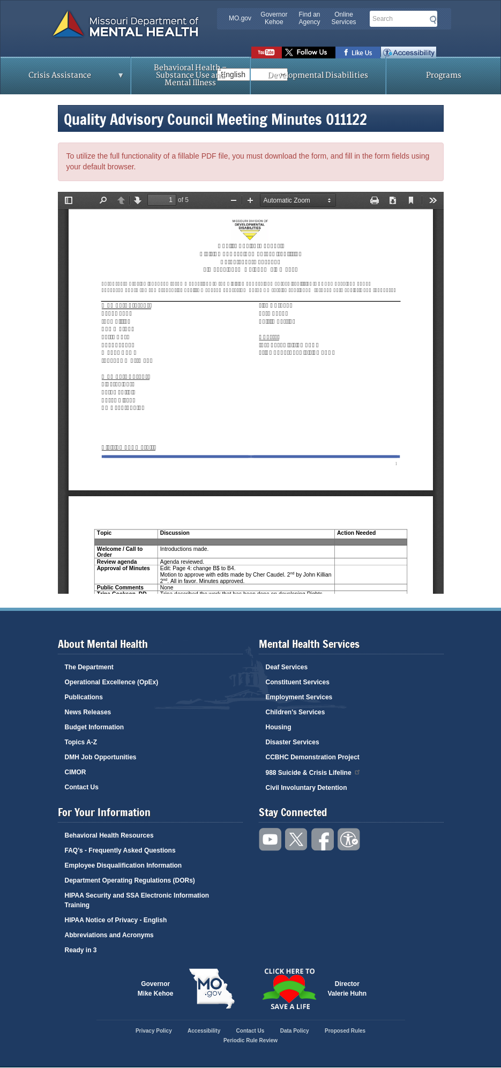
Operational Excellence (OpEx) (112, 682)
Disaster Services (292, 742)
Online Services (344, 18)
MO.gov (240, 18)
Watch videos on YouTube (266, 52)
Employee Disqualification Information (123, 865)
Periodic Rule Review (250, 1040)
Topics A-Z (81, 742)
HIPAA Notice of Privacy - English (116, 920)
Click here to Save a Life (289, 988)
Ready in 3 (81, 950)
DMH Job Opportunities (101, 757)
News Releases (88, 712)
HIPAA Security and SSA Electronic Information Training (137, 900)
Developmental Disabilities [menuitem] (317, 75)
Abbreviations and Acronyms (109, 935)
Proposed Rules (345, 1031)
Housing (278, 727)
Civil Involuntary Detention (306, 787)
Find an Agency (309, 18)
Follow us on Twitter (308, 52)
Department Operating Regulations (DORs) (130, 880)
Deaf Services (287, 667)
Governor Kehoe (273, 18)
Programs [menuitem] (443, 75)
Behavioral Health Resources (109, 835)
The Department (89, 667)
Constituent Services (298, 682)
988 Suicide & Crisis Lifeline (313, 771)
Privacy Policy (154, 1031)
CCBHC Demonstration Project (313, 757)
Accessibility (408, 52)
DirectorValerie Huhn (347, 988)
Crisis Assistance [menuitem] (62, 79)
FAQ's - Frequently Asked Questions (120, 850)
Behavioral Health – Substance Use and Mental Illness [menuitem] (190, 75)
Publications (84, 697)
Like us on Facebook (358, 52)
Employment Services (299, 697)
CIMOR (75, 772)
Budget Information (94, 727)
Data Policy (294, 1031)
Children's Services (295, 712)
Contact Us (82, 787)
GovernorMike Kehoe (156, 988)
